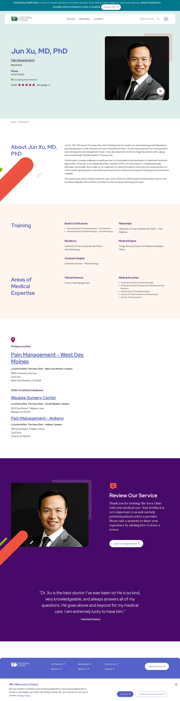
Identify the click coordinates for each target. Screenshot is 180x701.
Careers (108, 669)
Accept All (124, 694)
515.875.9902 (17, 74)
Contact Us (110, 664)
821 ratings (42, 85)
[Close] (176, 684)
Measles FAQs (110, 7)
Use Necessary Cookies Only (150, 694)
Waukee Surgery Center (33, 397)
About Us (82, 669)
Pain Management (23, 60)
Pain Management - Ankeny (37, 418)
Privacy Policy (24, 695)
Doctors (71, 19)
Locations (98, 19)
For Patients (57, 664)
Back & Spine (16, 65)
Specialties (84, 19)
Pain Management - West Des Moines (47, 358)
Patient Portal (156, 666)
